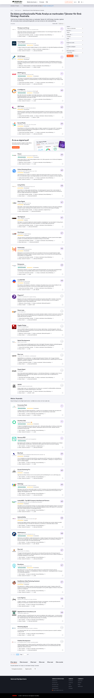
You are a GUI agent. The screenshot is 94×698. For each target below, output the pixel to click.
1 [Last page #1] (28, 654)
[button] (75, 2)
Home (12, 10)
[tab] (14, 662)
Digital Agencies (18, 10)
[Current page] (25, 654)
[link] (41, 2)
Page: (21, 654)
